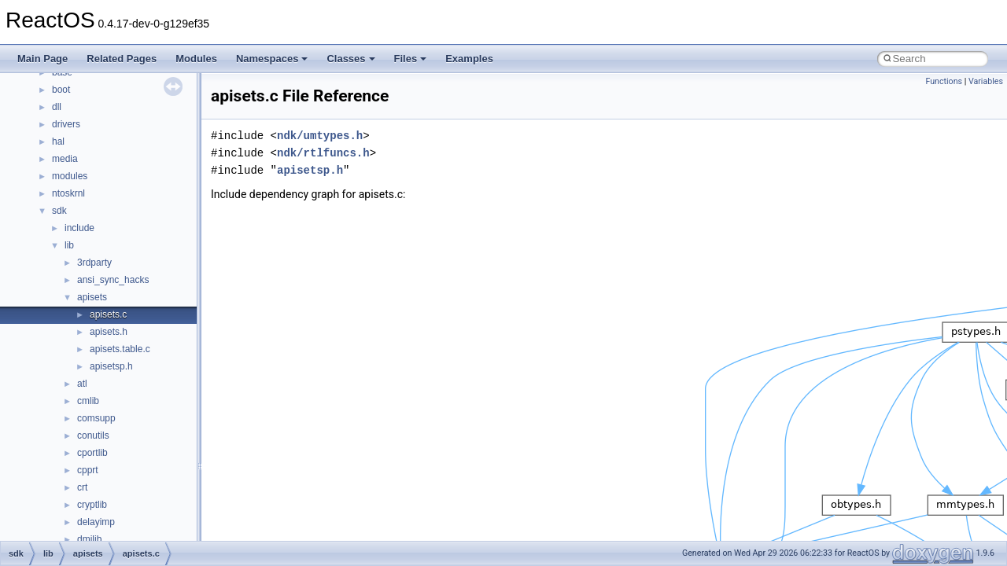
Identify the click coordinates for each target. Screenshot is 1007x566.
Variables (985, 81)
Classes (350, 58)
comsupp (96, 418)
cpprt (87, 470)
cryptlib (92, 504)
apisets (92, 297)
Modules (196, 58)
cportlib (92, 452)
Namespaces (272, 58)
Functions (943, 81)
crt (82, 487)
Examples (469, 58)
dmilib (89, 539)
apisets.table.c (120, 349)
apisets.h (108, 331)
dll (56, 106)
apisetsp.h (111, 366)
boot (61, 89)
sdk (59, 210)
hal (58, 141)
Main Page (42, 58)
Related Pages (122, 58)
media (65, 158)
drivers (66, 124)
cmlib (88, 400)
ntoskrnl (68, 193)
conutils (93, 435)
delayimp (96, 521)
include (79, 227)
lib (69, 245)
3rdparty (94, 262)
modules (69, 176)
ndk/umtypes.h (320, 135)
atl (82, 383)
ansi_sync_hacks (113, 279)
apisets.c (108, 314)
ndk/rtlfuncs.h (323, 152)
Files (410, 58)
